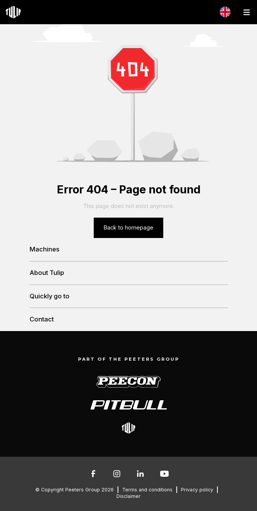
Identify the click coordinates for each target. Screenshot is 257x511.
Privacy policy (197, 490)
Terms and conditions (147, 490)
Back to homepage (128, 227)
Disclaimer (128, 496)
